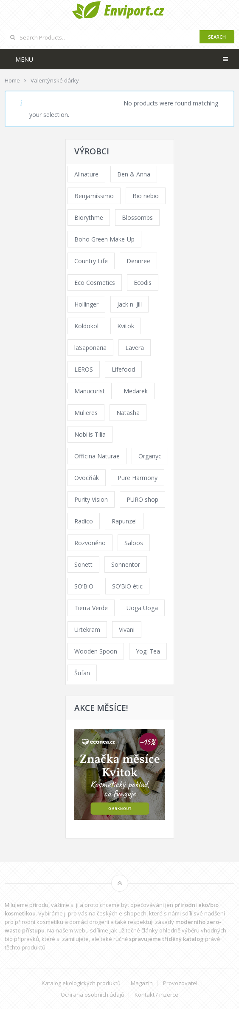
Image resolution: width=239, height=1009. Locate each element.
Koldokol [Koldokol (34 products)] (86, 326)
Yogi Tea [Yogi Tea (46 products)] (148, 651)
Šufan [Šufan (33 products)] (82, 673)
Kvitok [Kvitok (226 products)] (125, 326)
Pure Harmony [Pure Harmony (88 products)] (137, 478)
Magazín (142, 983)
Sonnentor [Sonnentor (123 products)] (125, 564)
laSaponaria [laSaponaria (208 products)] (90, 348)
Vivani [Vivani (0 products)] (127, 629)
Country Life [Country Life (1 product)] (91, 261)
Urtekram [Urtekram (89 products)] (87, 629)
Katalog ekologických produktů (81, 983)
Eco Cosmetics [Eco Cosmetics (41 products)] (94, 283)
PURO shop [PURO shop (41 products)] (142, 499)
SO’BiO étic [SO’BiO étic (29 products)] (127, 586)
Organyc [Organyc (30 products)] (149, 456)
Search (217, 37)
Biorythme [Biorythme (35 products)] (88, 217)
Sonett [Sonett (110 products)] (83, 564)
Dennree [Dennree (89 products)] (138, 261)
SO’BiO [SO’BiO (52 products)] (83, 586)
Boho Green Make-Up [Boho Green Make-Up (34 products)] (104, 239)
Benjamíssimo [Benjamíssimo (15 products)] (94, 196)
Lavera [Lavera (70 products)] (134, 348)
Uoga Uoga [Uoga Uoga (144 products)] (142, 608)
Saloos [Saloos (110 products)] (133, 543)
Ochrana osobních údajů (92, 995)
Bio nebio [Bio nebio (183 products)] (145, 196)
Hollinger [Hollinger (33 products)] (86, 304)
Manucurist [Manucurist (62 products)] (89, 391)
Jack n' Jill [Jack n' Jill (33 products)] (129, 304)
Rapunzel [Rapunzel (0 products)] (124, 521)
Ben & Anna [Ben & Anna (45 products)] (133, 174)
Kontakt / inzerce (156, 995)
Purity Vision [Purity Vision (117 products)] (91, 499)
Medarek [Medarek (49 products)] (136, 391)
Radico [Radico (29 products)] (83, 521)
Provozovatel (180, 983)
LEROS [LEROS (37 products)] (83, 369)
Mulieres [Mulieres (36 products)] (86, 413)
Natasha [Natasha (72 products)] (128, 413)
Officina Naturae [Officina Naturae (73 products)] (97, 456)
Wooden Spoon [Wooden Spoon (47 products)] (95, 651)
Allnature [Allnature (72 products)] (86, 174)
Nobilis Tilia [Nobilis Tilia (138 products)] (90, 434)
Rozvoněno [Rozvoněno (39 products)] (90, 543)
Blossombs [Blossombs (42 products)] (137, 217)
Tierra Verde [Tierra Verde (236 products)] (91, 608)
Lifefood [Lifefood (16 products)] (123, 369)
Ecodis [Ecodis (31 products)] (143, 283)
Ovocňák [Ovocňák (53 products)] (86, 478)
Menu (24, 59)
